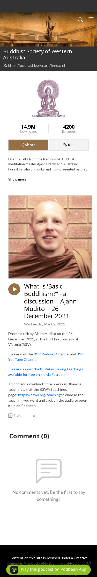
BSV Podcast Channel (51, 354)
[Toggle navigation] (91, 19)
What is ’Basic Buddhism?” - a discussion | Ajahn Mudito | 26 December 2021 (50, 301)
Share (28, 144)
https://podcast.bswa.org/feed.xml (34, 65)
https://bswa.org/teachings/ (41, 395)
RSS (68, 144)
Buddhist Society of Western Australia (37, 54)
